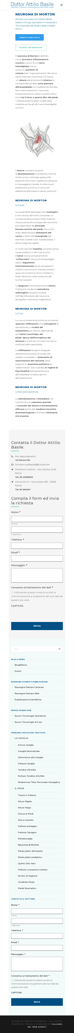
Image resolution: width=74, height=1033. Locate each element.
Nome (15, 512)
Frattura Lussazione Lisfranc (33, 869)
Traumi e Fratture (27, 795)
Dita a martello (26, 820)
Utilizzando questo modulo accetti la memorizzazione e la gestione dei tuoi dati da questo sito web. (37, 596)
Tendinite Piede (26, 882)
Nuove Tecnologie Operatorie (30, 716)
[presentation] (29, 613)
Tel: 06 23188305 (24, 477)
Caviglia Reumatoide (29, 751)
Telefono (17, 539)
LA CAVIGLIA (21, 738)
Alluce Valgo (24, 807)
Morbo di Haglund (27, 876)
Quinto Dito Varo (27, 863)
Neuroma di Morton (28, 845)
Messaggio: (19, 565)
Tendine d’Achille (27, 770)
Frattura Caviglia (26, 763)
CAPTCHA (17, 606)
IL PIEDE (19, 788)
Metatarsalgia (25, 838)
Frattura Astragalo (27, 826)
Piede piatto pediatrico (30, 857)
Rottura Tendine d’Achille (31, 776)
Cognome (16, 534)
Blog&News (21, 665)
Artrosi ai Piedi (25, 814)
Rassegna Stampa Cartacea (29, 687)
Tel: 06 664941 (23, 489)
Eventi (18, 671)
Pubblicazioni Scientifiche (28, 699)
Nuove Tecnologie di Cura (28, 722)
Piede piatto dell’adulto (30, 851)
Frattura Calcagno (27, 832)
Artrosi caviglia (26, 745)
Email (15, 552)
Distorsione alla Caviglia (30, 757)
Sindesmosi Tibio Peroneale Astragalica (39, 782)
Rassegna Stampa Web (27, 693)
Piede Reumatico (27, 888)
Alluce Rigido (25, 801)
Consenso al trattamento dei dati (32, 587)
